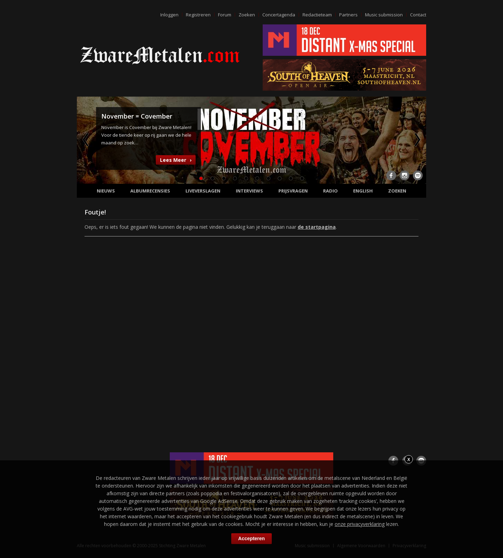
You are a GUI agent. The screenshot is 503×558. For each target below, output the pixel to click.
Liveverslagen (202, 191)
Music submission (384, 15)
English (363, 191)
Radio (330, 191)
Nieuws (106, 191)
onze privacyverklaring (360, 524)
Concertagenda (278, 15)
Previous (86, 139)
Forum (224, 15)
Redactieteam (317, 15)
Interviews (249, 191)
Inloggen (169, 15)
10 (302, 178)
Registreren (198, 15)
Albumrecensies (150, 191)
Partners (348, 15)
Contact (418, 15)
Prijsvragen (293, 191)
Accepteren (251, 538)
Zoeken (247, 15)
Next (416, 139)
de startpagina (317, 227)
